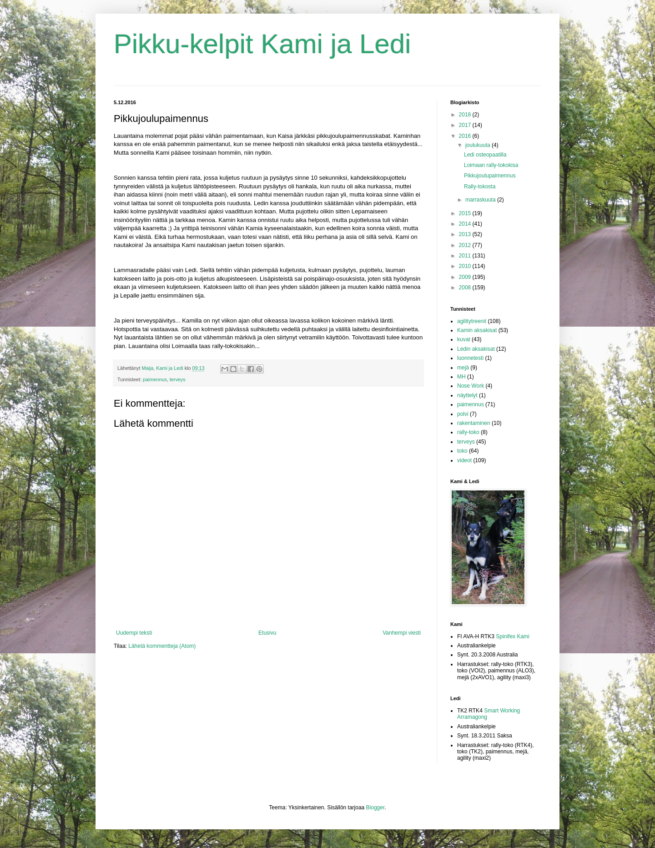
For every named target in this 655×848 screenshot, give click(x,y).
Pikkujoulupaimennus (489, 175)
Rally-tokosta (479, 186)
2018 (466, 114)
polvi (463, 414)
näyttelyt (467, 395)
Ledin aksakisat (476, 349)
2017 (466, 125)
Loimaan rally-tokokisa (491, 165)
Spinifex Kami (512, 636)
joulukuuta (478, 145)
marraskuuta (481, 200)
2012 (466, 245)
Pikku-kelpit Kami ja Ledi (262, 44)
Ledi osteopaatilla (485, 154)
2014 (466, 224)
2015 (466, 213)
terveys (178, 379)
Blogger (375, 807)
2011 (466, 255)
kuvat (463, 339)
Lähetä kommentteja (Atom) (162, 646)
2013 (466, 234)
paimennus (155, 379)
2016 (466, 136)
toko (462, 451)
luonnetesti (470, 358)
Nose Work (470, 386)
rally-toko (468, 432)
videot (464, 460)
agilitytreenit (471, 321)
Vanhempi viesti (402, 633)
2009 (466, 277)
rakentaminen (473, 423)
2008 (466, 287)
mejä (463, 367)
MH (461, 377)
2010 (466, 266)
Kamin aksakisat (477, 330)
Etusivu (267, 633)
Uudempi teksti (134, 633)
